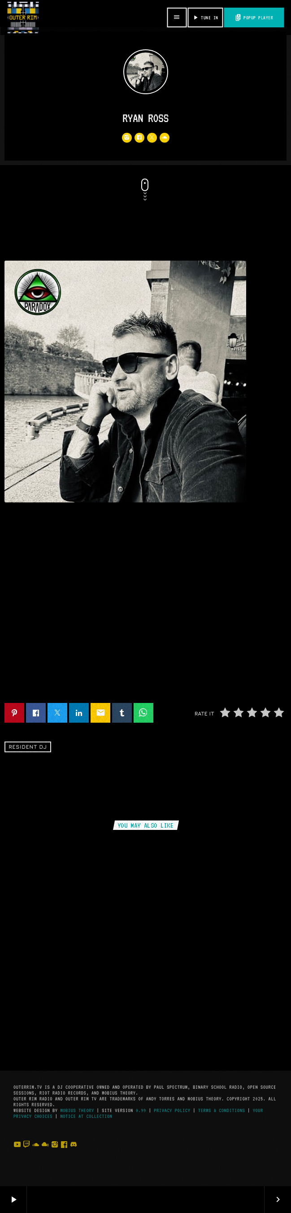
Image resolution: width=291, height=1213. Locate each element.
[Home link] (23, 17)
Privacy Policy (172, 1110)
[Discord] (73, 1153)
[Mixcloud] (45, 1153)
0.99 (141, 1110)
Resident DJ (28, 747)
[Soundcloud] (35, 1153)
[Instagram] (54, 1153)
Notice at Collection (86, 1116)
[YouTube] (17, 1153)
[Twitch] (26, 1153)
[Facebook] (64, 1153)
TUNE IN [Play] (205, 17)
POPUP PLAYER (254, 17)
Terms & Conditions (221, 1110)
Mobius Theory (77, 1110)
